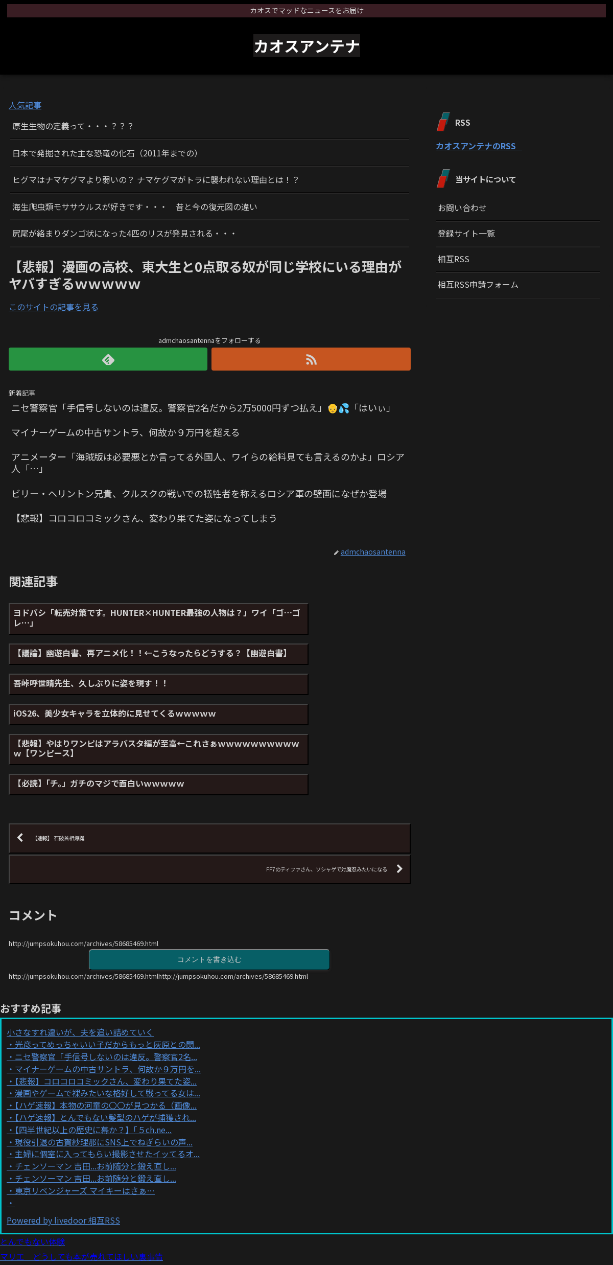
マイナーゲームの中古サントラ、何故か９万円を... (108, 999)
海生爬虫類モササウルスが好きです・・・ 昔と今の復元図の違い (134, 206)
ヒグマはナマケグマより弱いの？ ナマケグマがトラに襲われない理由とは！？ (156, 179)
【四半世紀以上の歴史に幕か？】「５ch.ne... (93, 1060)
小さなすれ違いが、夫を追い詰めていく (80, 963)
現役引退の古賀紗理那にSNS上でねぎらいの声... (104, 1072)
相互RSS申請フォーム (478, 284)
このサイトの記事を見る (54, 307)
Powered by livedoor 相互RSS (63, 1151)
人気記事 (25, 105)
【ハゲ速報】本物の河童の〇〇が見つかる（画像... (106, 1035)
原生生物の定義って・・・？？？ (73, 126)
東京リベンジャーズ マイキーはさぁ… (85, 1121)
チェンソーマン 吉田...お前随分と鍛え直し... (95, 1096)
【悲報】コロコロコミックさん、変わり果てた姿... (106, 1011)
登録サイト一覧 (466, 233)
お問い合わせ (462, 207)
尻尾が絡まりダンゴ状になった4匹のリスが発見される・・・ (125, 233)
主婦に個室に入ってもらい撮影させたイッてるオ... (107, 1084)
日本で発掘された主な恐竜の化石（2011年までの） (107, 153)
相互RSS (453, 258)
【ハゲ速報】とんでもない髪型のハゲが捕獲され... (105, 1048)
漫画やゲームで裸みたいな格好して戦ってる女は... (107, 1024)
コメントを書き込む (209, 889)
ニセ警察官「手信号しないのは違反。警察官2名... (106, 987)
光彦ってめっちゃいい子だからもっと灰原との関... (107, 975)
